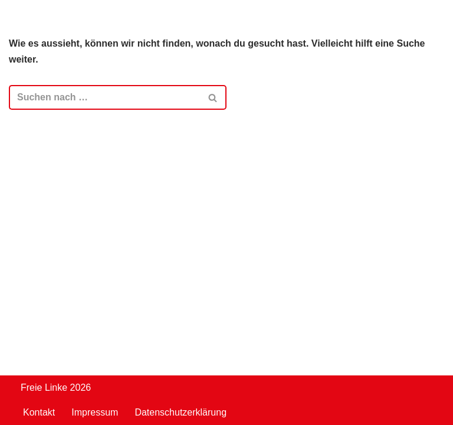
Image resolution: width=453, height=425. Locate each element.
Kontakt (39, 412)
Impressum (94, 412)
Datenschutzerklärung (180, 412)
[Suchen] (104, 97)
